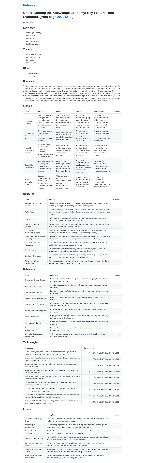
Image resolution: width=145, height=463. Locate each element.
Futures (29, 5)
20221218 (64, 17)
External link (28, 22)
